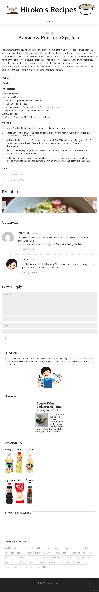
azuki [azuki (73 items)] (7, 548)
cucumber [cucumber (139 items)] (39, 553)
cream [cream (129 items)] (29, 553)
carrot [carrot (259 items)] (67, 548)
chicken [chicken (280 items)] (85, 548)
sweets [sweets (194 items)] (8, 567)
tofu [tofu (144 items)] (16, 567)
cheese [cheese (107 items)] (76, 548)
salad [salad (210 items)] (24, 562)
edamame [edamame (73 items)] (76, 553)
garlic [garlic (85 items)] (7, 557)
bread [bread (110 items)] (30, 548)
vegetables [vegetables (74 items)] (42, 567)
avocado (7, 174)
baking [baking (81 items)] (15, 548)
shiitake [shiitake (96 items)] (52, 562)
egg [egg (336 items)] (84, 553)
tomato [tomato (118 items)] (24, 567)
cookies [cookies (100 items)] (20, 553)
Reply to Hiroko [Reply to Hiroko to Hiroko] (31, 272)
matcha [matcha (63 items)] (23, 557)
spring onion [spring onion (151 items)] (80, 562)
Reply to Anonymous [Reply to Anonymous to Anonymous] (29, 249)
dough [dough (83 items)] (66, 553)
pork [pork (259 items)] (74, 557)
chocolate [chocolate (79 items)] (9, 553)
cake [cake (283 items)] (49, 548)
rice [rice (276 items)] (6, 562)
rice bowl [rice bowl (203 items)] (15, 562)
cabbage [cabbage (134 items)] (40, 548)
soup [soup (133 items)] (60, 562)
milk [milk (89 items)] (30, 557)
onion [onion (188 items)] (66, 557)
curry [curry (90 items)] (48, 553)
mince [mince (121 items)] (38, 557)
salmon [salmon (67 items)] (33, 562)
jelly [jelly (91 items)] (15, 557)
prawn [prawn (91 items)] (90, 557)
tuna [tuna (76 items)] (32, 567)
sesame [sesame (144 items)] (42, 562)
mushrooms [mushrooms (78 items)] (56, 557)
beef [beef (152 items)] (23, 548)
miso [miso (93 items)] (46, 557)
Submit (8, 338)
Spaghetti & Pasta (49, 33)
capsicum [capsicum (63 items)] (58, 548)
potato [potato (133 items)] (82, 557)
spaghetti (18, 174)
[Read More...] (10, 364)
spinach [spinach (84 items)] (69, 562)
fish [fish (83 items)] (91, 553)
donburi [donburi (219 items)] (57, 553)
